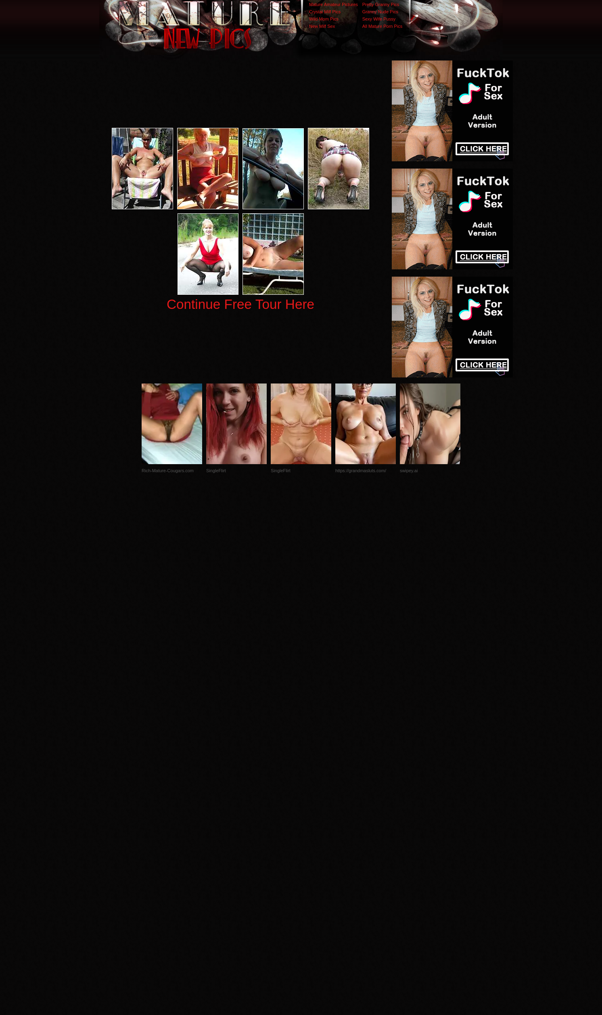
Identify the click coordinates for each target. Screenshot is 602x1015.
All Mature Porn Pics (382, 26)
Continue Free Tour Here (240, 304)
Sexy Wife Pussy (379, 19)
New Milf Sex (322, 26)
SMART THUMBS (315, 854)
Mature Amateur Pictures (333, 4)
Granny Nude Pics (380, 11)
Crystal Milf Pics (325, 11)
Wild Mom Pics (324, 19)
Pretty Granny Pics (380, 4)
